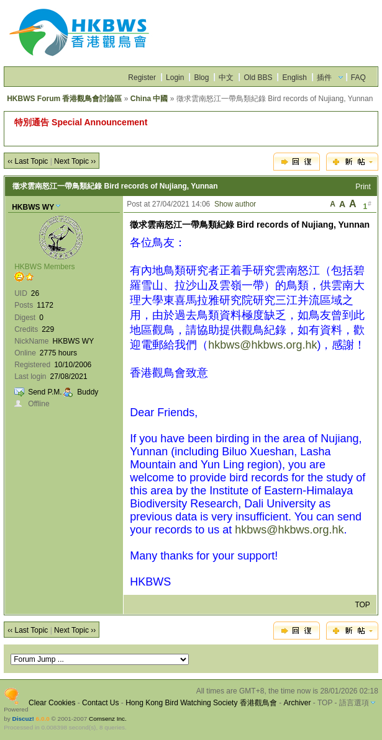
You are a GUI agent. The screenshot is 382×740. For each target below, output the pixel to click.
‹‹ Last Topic (27, 161)
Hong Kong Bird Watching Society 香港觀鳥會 (201, 702)
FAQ (358, 77)
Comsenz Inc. (108, 718)
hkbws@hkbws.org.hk (262, 345)
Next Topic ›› (75, 161)
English (294, 77)
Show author (235, 204)
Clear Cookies (52, 702)
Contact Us (100, 702)
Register (142, 77)
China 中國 (149, 98)
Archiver (297, 702)
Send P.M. (44, 392)
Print (363, 186)
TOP (362, 604)
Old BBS (257, 77)
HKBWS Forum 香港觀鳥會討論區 (64, 98)
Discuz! (23, 718)
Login (175, 77)
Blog (201, 77)
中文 (226, 77)
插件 (324, 77)
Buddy (87, 392)
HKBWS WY (33, 207)
